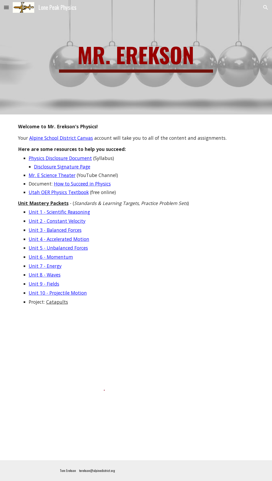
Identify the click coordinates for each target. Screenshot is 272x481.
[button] (6, 7)
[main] (136, 57)
